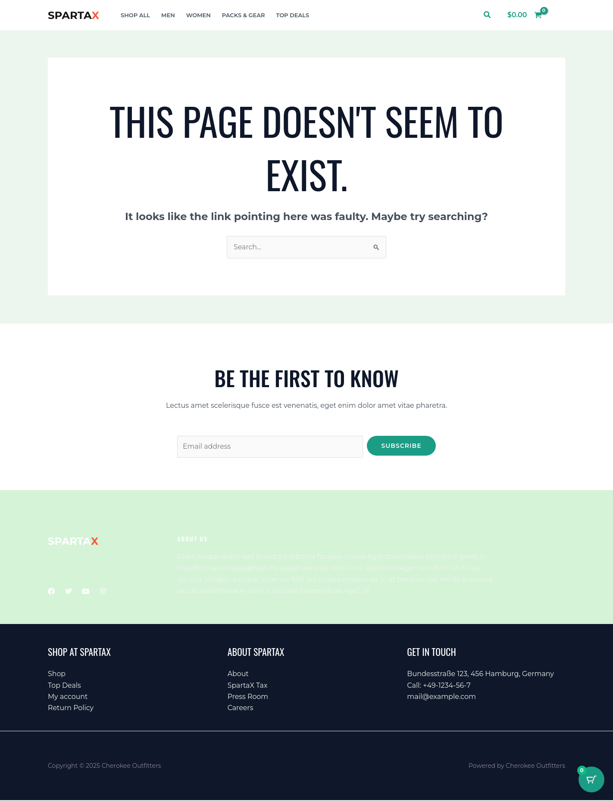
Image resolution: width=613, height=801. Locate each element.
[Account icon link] (558, 15)
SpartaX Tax (248, 686)
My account (68, 697)
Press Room (248, 697)
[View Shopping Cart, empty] (524, 15)
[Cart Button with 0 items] (591, 779)
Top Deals (64, 686)
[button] (487, 15)
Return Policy (71, 708)
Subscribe (401, 446)
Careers (240, 708)
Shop (57, 674)
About (238, 674)
